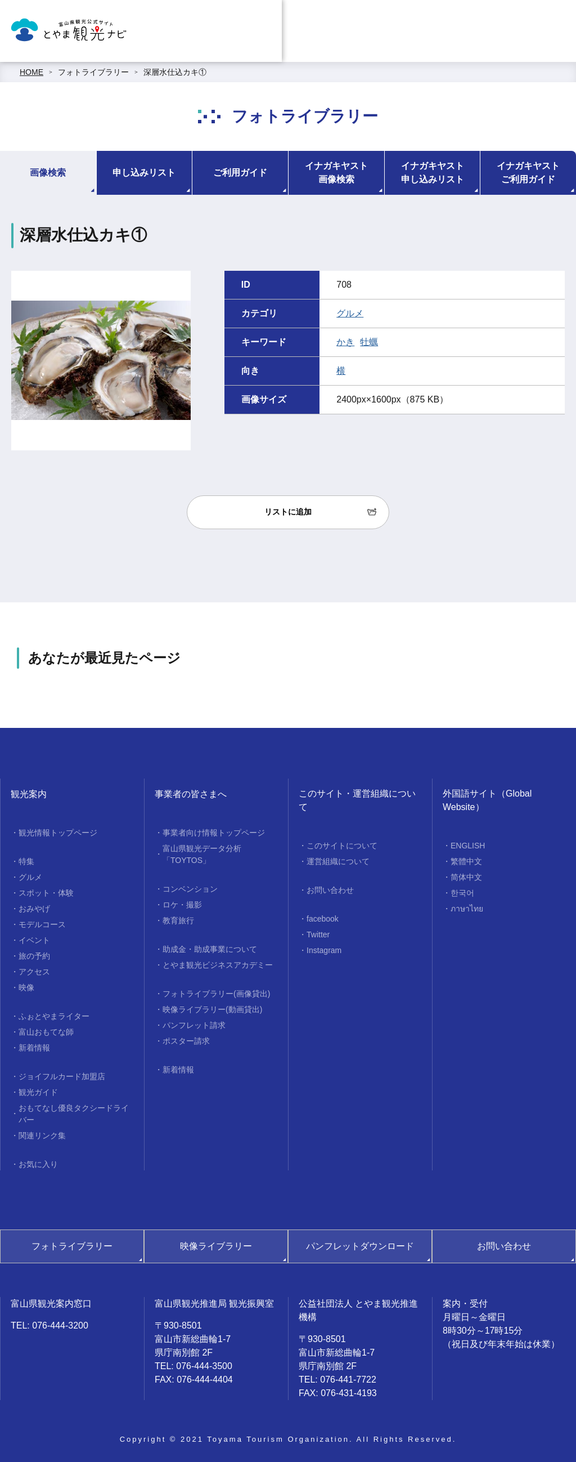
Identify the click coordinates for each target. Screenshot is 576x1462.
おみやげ (34, 908)
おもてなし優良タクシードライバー (74, 1113)
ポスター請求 (186, 1040)
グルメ (349, 313)
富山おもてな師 (46, 1031)
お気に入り (38, 1164)
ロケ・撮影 (182, 904)
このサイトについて (342, 845)
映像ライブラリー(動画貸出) (212, 1009)
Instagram (324, 950)
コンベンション (190, 888)
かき (345, 342)
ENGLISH (468, 845)
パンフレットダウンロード (360, 1246)
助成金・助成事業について (210, 949)
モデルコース (42, 924)
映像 (26, 987)
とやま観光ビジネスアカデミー (218, 964)
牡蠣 (369, 342)
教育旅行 (178, 920)
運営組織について (338, 861)
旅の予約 (34, 955)
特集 (26, 861)
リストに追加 (288, 511)
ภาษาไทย (467, 908)
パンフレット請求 (194, 1025)
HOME (31, 72)
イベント (34, 940)
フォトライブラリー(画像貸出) (216, 993)
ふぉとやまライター (54, 1016)
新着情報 (34, 1047)
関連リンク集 (42, 1135)
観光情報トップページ (58, 832)
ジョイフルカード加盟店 (62, 1076)
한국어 (462, 892)
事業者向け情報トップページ (214, 832)
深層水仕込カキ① (174, 72)
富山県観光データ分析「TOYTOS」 (202, 854)
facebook (323, 918)
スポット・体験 (46, 892)
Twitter (318, 934)
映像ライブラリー (216, 1246)
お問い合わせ (330, 890)
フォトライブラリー (93, 72)
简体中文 (466, 877)
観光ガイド (38, 1092)
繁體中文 (466, 861)
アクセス (34, 971)
